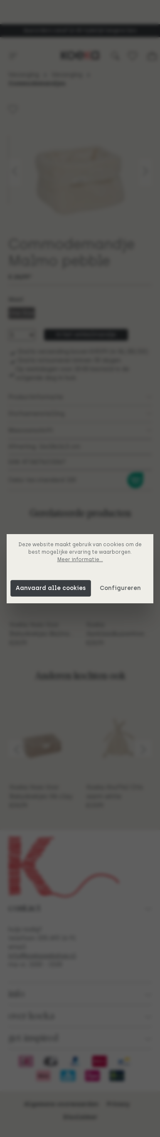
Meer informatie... (80, 559)
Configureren (120, 588)
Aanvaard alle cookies (51, 588)
